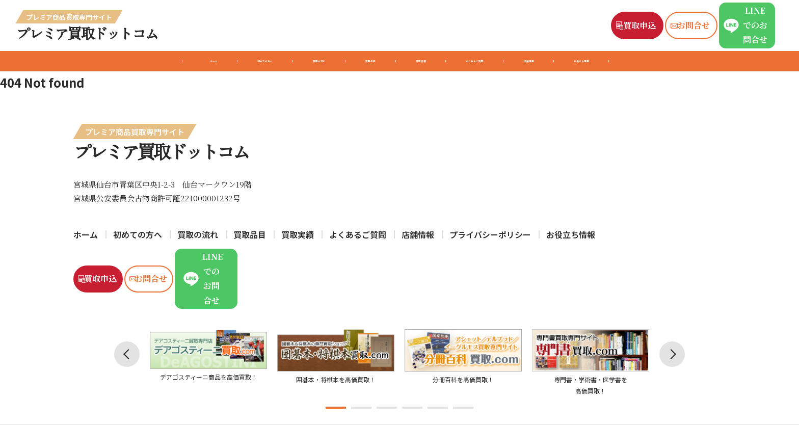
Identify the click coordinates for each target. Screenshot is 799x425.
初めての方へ (189, 61)
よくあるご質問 (508, 61)
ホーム (113, 61)
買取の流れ (274, 61)
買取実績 (423, 61)
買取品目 (351, 61)
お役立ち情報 (673, 61)
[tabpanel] (208, 323)
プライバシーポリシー (490, 234)
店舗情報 (593, 61)
